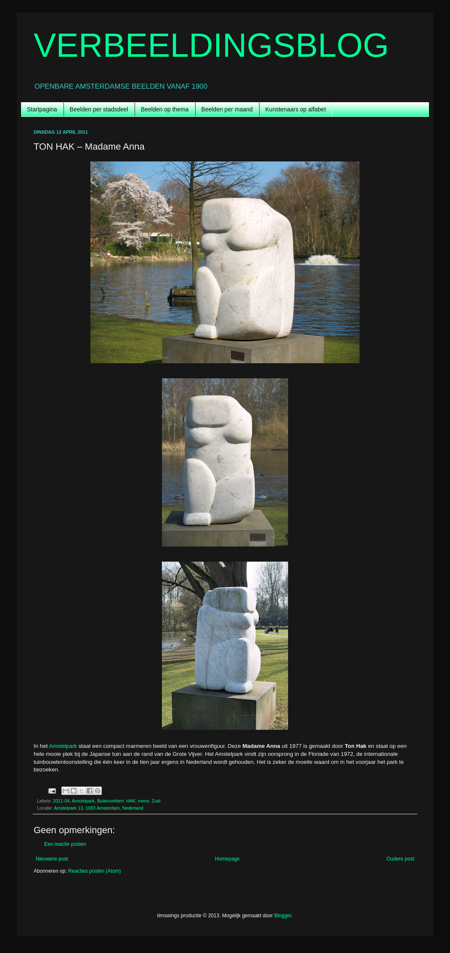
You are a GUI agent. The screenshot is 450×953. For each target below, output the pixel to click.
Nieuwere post (52, 859)
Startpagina (42, 109)
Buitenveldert (110, 800)
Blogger (282, 916)
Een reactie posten (65, 844)
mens (143, 800)
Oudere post (400, 859)
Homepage (227, 859)
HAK (130, 800)
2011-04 (61, 800)
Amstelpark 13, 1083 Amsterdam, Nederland (98, 807)
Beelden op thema (165, 109)
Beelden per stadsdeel (99, 109)
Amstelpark (63, 746)
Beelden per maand (227, 109)
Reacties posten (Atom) (94, 871)
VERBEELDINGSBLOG (211, 45)
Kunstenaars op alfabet (295, 109)
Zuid (156, 800)
